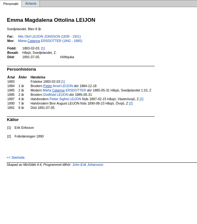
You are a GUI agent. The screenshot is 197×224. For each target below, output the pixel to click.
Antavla (30, 4)
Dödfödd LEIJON (55, 94)
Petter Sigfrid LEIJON (65, 99)
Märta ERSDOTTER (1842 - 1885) (50, 41)
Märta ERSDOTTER (64, 90)
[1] (43, 48)
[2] (141, 99)
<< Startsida (15, 157)
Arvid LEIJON (58, 86)
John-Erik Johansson (87, 164)
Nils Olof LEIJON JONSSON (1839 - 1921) (49, 36)
